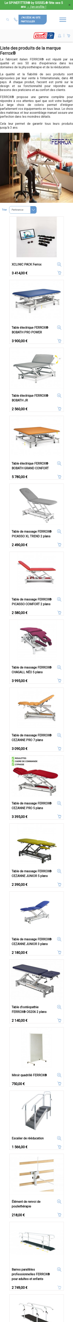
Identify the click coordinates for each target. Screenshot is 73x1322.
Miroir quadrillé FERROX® (29, 1075)
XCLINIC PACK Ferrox (26, 264)
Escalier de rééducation (28, 1138)
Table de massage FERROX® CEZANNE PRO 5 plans (32, 806)
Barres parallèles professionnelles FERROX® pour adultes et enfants (31, 1274)
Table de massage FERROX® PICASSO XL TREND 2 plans (32, 534)
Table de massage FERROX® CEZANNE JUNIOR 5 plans (32, 873)
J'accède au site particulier (30, 19)
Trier (4, 209)
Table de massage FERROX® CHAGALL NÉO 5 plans (32, 670)
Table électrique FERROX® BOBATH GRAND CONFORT (30, 466)
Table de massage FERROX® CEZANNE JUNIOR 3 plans (32, 941)
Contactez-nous (16, 19)
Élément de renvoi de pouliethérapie (26, 1204)
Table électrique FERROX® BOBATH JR (30, 398)
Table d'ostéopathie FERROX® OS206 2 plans (29, 1009)
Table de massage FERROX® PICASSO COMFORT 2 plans (32, 602)
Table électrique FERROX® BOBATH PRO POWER (30, 330)
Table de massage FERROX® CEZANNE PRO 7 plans (32, 737)
